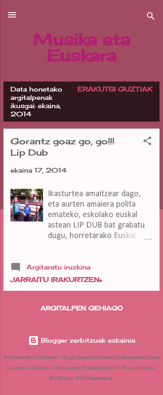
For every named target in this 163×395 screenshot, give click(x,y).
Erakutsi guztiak (115, 89)
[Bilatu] (151, 17)
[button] (147, 142)
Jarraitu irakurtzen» (56, 280)
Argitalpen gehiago (81, 308)
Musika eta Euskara (81, 47)
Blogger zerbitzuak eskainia (81, 340)
